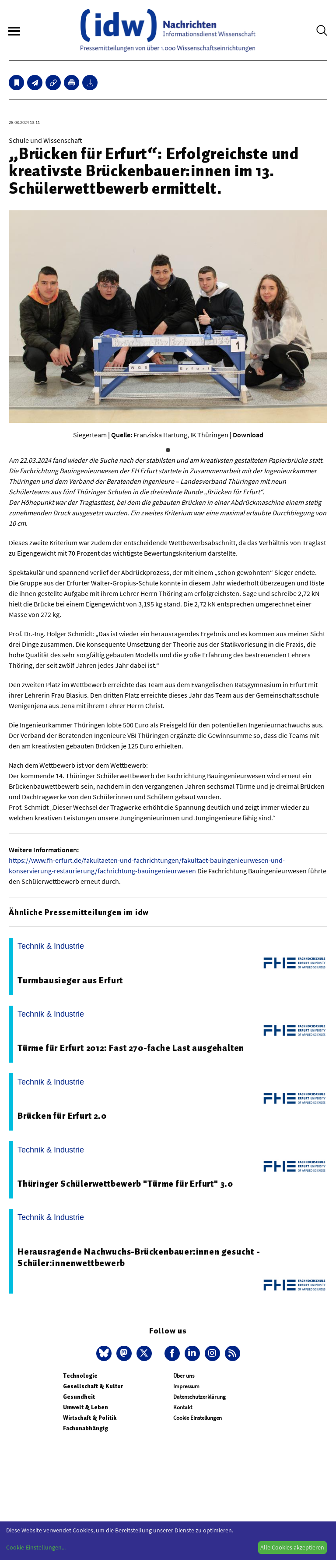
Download (248, 434)
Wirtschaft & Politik (89, 1418)
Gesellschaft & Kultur (93, 1386)
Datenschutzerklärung (199, 1396)
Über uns (183, 1375)
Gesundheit (79, 1397)
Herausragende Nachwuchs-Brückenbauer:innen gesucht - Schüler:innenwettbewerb (139, 1257)
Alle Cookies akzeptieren (292, 1547)
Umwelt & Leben (85, 1407)
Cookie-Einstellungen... (36, 1547)
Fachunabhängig (85, 1428)
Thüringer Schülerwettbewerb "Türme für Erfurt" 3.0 (125, 1183)
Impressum (186, 1386)
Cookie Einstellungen (197, 1418)
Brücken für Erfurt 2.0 (62, 1115)
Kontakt (182, 1407)
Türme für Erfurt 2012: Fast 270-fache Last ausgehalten (131, 1047)
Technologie (80, 1376)
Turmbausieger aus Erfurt (70, 980)
